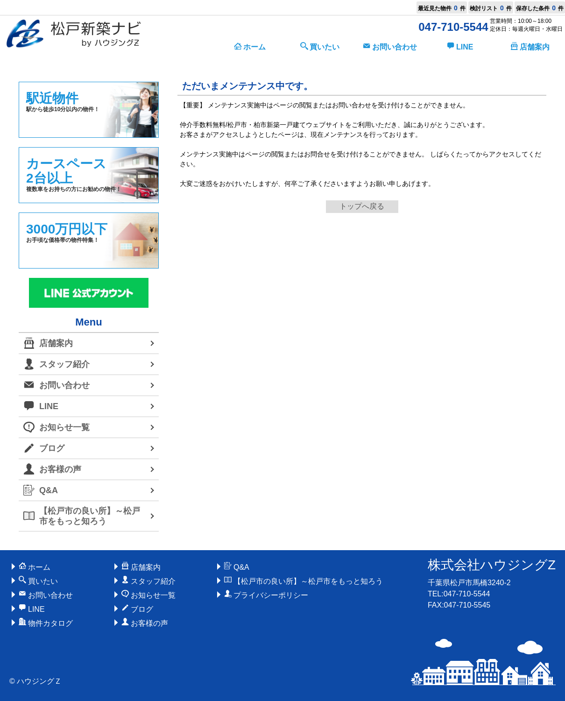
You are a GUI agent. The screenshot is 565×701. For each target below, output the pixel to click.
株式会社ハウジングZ (492, 565)
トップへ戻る (361, 206)
